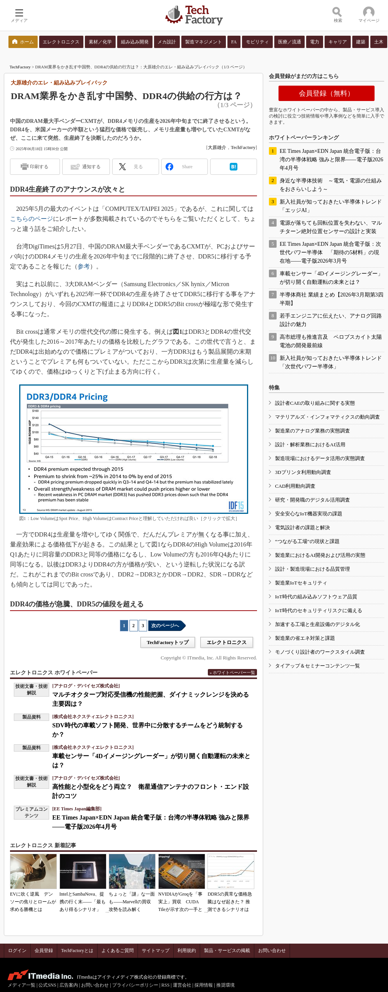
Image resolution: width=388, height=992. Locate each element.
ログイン (17, 950)
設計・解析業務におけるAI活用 (310, 444)
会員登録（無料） (326, 93)
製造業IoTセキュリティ (301, 583)
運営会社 (182, 985)
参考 (84, 266)
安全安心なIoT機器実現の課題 (308, 514)
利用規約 (186, 950)
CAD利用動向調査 (295, 486)
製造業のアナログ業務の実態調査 (312, 431)
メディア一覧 (21, 985)
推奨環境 (225, 985)
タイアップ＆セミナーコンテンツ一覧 (317, 666)
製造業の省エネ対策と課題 (305, 638)
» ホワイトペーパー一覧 (232, 672)
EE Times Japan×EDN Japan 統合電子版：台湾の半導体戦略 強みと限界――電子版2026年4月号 (331, 159)
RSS (165, 985)
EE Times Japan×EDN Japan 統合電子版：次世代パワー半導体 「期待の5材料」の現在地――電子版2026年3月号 (330, 252)
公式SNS (47, 985)
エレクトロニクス (227, 642)
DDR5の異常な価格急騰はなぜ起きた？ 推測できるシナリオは (229, 901)
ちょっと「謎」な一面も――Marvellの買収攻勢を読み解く (132, 901)
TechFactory (20, 67)
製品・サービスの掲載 (227, 950)
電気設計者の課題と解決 (302, 527)
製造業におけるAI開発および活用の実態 (320, 555)
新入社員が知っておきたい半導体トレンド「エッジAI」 (331, 206)
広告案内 (69, 985)
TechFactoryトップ (168, 642)
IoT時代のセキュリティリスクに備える (318, 610)
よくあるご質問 (117, 950)
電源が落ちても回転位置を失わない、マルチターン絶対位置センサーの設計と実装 (331, 227)
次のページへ (165, 625)
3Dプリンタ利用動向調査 (303, 472)
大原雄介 (217, 147)
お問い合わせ (272, 950)
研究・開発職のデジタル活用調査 (312, 500)
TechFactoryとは (77, 950)
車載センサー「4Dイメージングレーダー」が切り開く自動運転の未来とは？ (331, 278)
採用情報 (203, 985)
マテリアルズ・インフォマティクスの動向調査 (327, 417)
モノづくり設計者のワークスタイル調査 (320, 652)
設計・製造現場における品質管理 (312, 569)
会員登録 (44, 950)
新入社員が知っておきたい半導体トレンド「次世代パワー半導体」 (331, 362)
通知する (91, 166)
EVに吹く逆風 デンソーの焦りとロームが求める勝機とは (33, 901)
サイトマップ (155, 950)
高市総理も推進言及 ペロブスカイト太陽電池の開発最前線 (331, 341)
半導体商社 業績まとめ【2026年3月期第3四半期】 (331, 299)
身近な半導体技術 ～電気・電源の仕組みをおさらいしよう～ (331, 185)
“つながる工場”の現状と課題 (307, 541)
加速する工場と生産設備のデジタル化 (317, 624)
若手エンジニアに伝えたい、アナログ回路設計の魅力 (331, 320)
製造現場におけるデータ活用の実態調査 (320, 458)
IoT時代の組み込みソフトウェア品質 (316, 597)
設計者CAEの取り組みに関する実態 (315, 403)
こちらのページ (31, 218)
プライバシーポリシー (135, 985)
